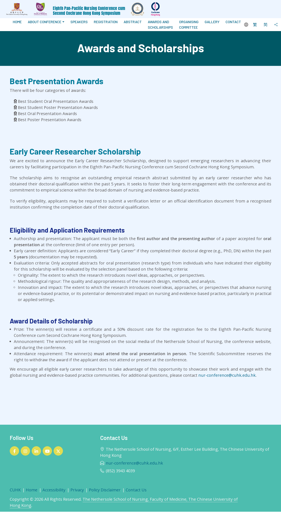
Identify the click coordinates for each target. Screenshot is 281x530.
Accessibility (53, 490)
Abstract (133, 22)
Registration (106, 22)
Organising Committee (189, 24)
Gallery (212, 22)
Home (17, 22)
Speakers (79, 22)
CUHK (15, 490)
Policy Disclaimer (105, 490)
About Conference (44, 22)
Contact (233, 22)
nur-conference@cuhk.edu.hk (227, 375)
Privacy (77, 490)
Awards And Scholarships (160, 24)
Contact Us (136, 490)
